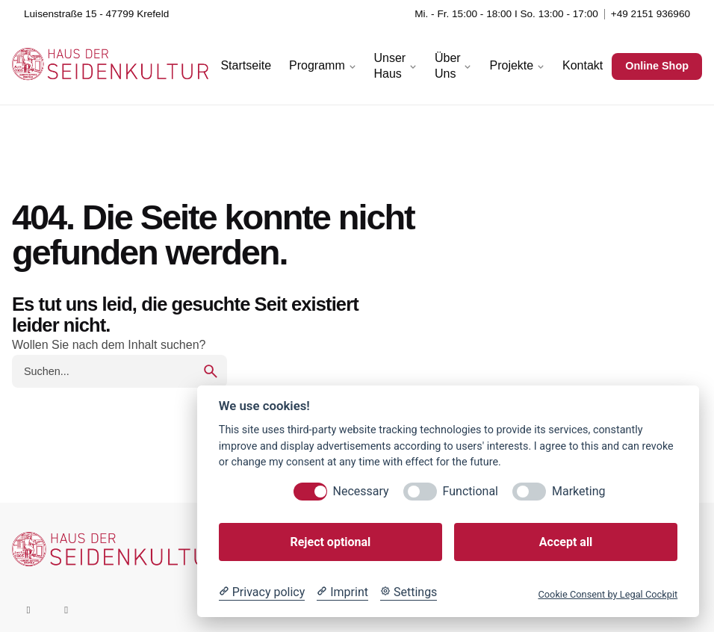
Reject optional (330, 542)
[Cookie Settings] (408, 592)
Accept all (565, 542)
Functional (470, 491)
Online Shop (657, 66)
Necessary (361, 491)
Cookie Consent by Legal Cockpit (607, 594)
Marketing (578, 491)
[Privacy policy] (262, 592)
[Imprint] (342, 592)
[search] (210, 371)
